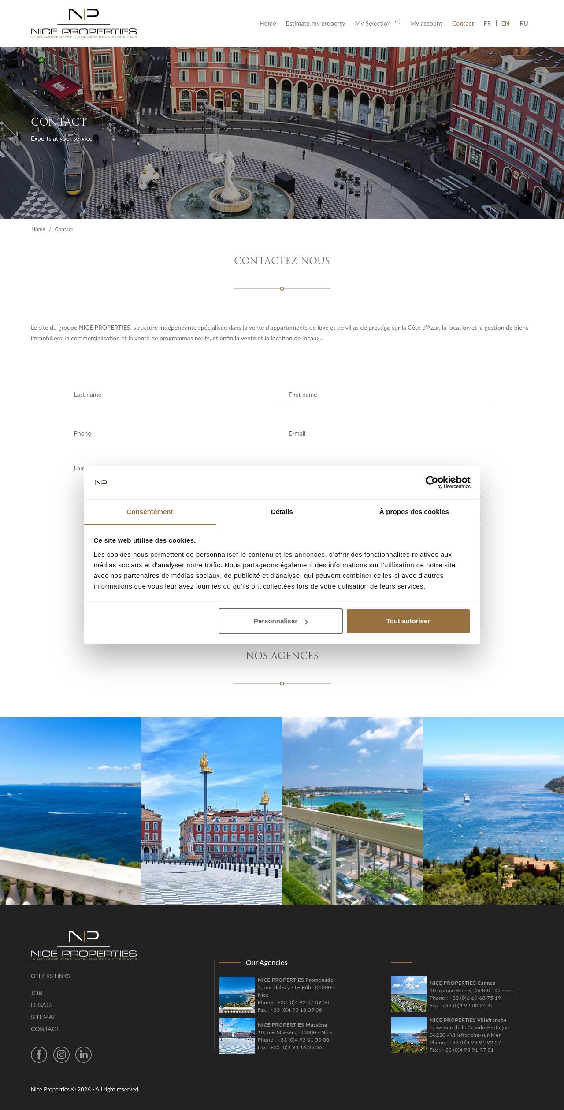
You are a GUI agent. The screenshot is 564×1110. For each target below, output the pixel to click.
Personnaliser (281, 621)
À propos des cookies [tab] (414, 511)
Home (270, 23)
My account (426, 23)
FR (490, 23)
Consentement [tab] (149, 511)
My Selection (378, 23)
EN (505, 23)
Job (36, 993)
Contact (463, 23)
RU (524, 23)
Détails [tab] (282, 511)
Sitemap (44, 1017)
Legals (41, 1005)
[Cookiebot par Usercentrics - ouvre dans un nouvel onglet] (432, 482)
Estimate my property (315, 23)
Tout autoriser (408, 621)
